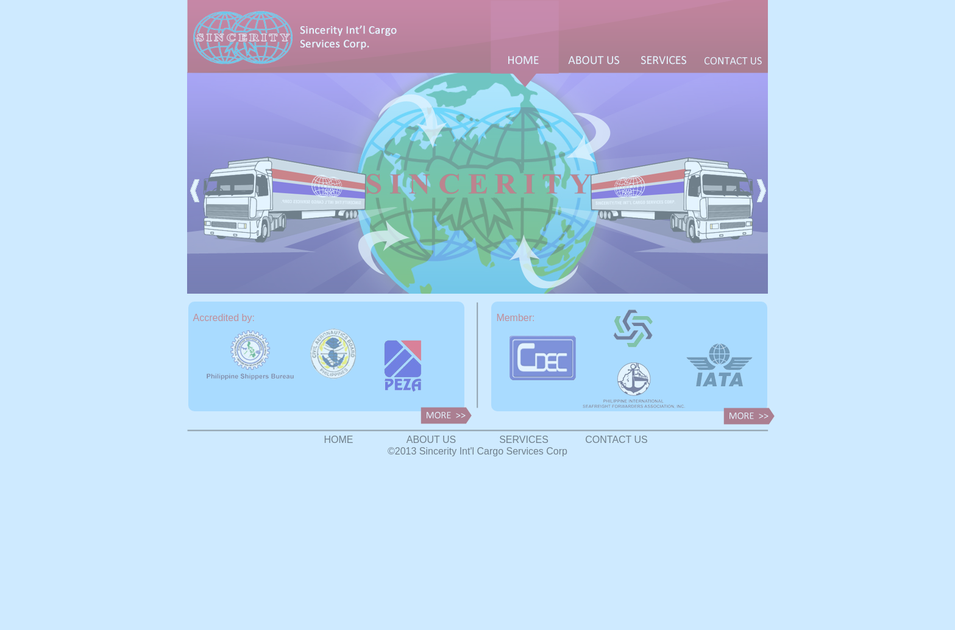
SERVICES (524, 439)
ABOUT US (431, 439)
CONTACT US (616, 439)
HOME (338, 439)
